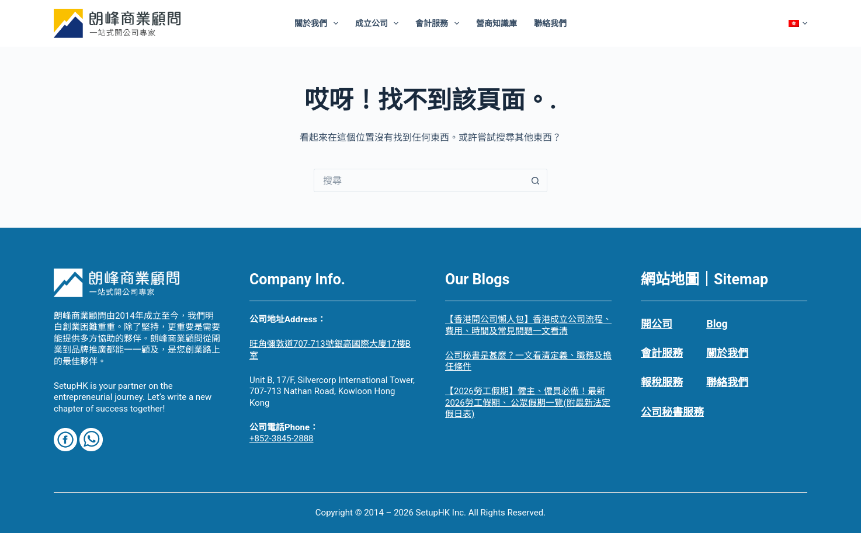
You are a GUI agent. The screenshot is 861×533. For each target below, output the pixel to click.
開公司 (656, 324)
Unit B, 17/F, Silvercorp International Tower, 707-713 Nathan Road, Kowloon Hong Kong (332, 391)
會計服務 (439, 23)
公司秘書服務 (672, 412)
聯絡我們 (550, 23)
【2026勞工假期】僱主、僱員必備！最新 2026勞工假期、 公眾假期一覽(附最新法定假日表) (527, 402)
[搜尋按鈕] (535, 180)
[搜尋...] (419, 180)
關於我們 (318, 23)
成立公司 (379, 23)
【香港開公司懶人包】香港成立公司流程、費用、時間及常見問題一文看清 (528, 325)
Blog (717, 324)
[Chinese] (798, 23)
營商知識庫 (496, 23)
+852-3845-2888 (281, 438)
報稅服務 (662, 382)
